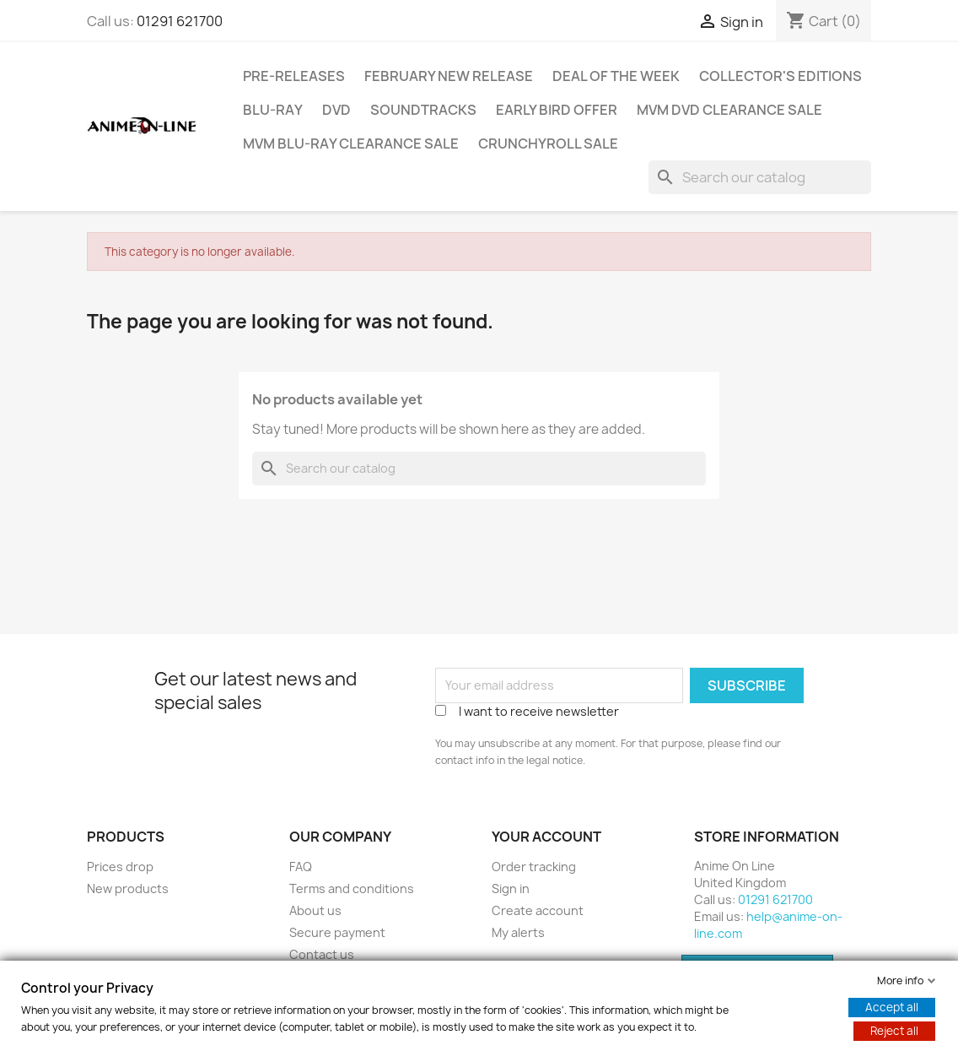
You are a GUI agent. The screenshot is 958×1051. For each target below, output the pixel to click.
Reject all (894, 1030)
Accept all (891, 1007)
